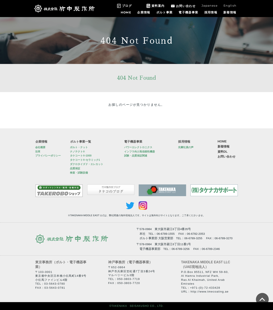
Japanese (210, 5)
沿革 (37, 151)
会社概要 (40, 147)
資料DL (223, 151)
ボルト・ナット (79, 147)
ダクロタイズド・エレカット (86, 164)
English (230, 5)
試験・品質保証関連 (135, 155)
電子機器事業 (188, 12)
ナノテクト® (77, 151)
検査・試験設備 (79, 172)
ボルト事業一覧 (80, 141)
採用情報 (210, 12)
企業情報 (143, 12)
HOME (126, 12)
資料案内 (157, 5)
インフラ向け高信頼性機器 (139, 151)
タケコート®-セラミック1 (85, 159)
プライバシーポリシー (48, 155)
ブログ (127, 5)
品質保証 (75, 168)
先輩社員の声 (185, 147)
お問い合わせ (186, 6)
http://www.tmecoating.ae (210, 291)
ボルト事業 (164, 12)
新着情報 (229, 12)
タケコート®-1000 (80, 155)
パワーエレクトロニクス (138, 147)
